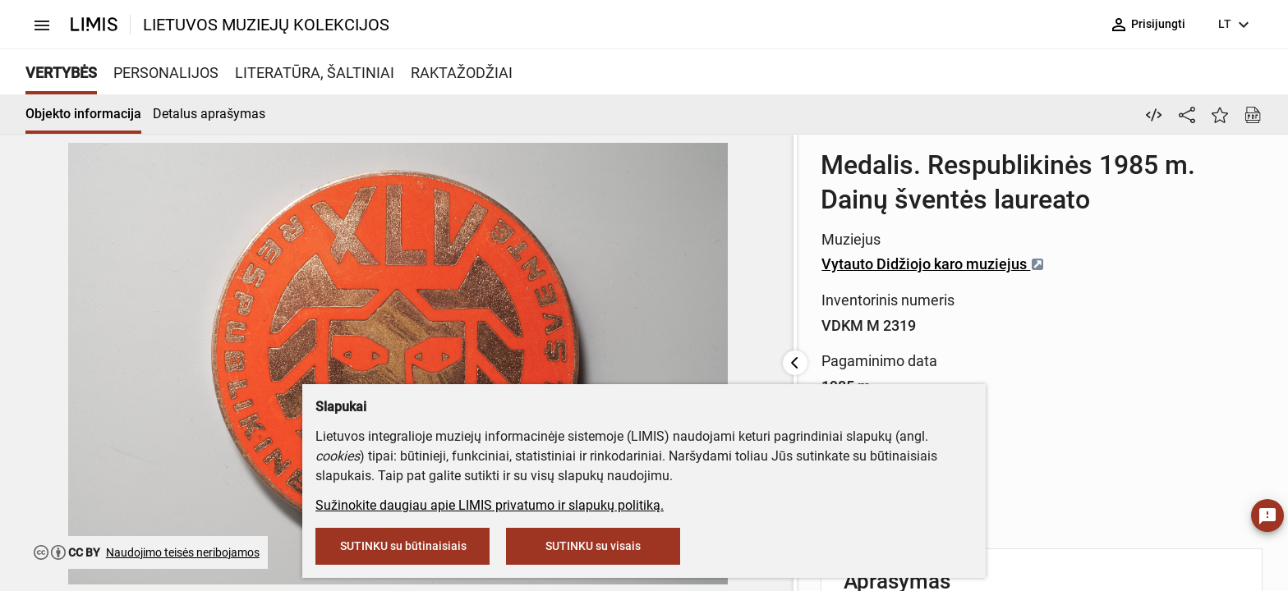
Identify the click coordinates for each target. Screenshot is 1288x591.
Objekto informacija (83, 113)
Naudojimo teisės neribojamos (183, 552)
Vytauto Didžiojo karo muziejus (583, 229)
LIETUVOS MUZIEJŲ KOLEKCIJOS (266, 24)
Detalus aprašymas (209, 113)
